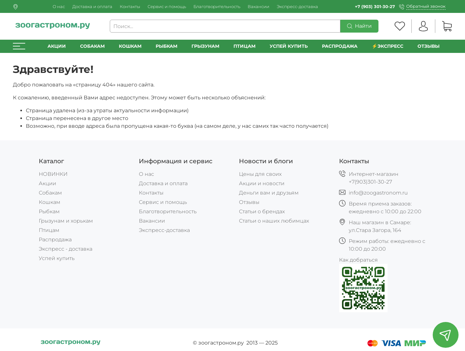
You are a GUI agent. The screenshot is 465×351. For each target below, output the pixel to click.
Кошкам (130, 46)
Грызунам (205, 46)
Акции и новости (261, 183)
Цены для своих (260, 174)
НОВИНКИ (53, 174)
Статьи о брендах (262, 211)
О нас (59, 6)
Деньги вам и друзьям (269, 193)
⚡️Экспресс (387, 46)
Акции (56, 46)
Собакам (92, 46)
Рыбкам (166, 46)
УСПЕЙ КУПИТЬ (289, 46)
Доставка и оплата (92, 6)
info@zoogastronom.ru (378, 193)
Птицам (244, 46)
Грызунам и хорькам (66, 221)
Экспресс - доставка (65, 249)
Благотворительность (216, 6)
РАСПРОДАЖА (339, 46)
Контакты (130, 6)
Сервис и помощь (167, 6)
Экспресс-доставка (297, 6)
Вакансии (258, 6)
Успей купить (57, 258)
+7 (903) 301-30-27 (375, 6)
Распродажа (55, 239)
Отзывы (428, 46)
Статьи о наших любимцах (274, 221)
